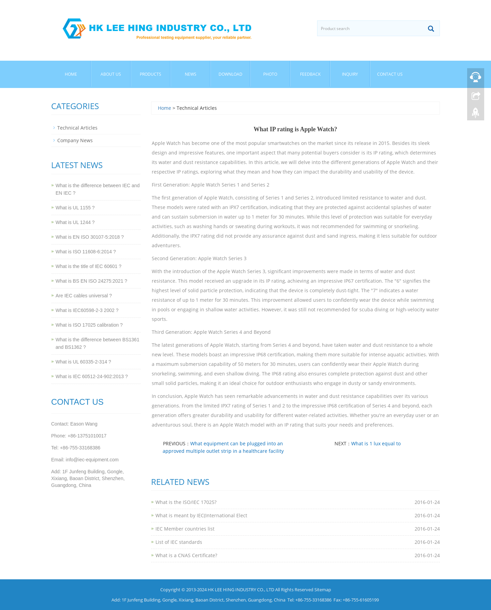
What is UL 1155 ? (75, 207)
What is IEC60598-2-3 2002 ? (87, 310)
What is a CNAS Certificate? (186, 555)
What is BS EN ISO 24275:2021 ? (91, 281)
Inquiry (350, 74)
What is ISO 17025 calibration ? (89, 325)
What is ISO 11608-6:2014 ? (86, 251)
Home (71, 74)
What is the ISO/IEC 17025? (186, 502)
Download (230, 74)
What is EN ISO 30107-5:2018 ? (90, 237)
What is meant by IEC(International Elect (201, 515)
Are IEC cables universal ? (84, 295)
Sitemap (322, 589)
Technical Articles (77, 127)
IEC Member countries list (184, 528)
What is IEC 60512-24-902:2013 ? (92, 376)
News (190, 74)
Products (150, 74)
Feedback (310, 74)
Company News (75, 140)
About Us (111, 74)
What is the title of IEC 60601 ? (88, 266)
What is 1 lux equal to (376, 443)
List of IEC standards (178, 542)
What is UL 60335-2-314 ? (83, 361)
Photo (270, 74)
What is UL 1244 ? (75, 222)
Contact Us (390, 74)
